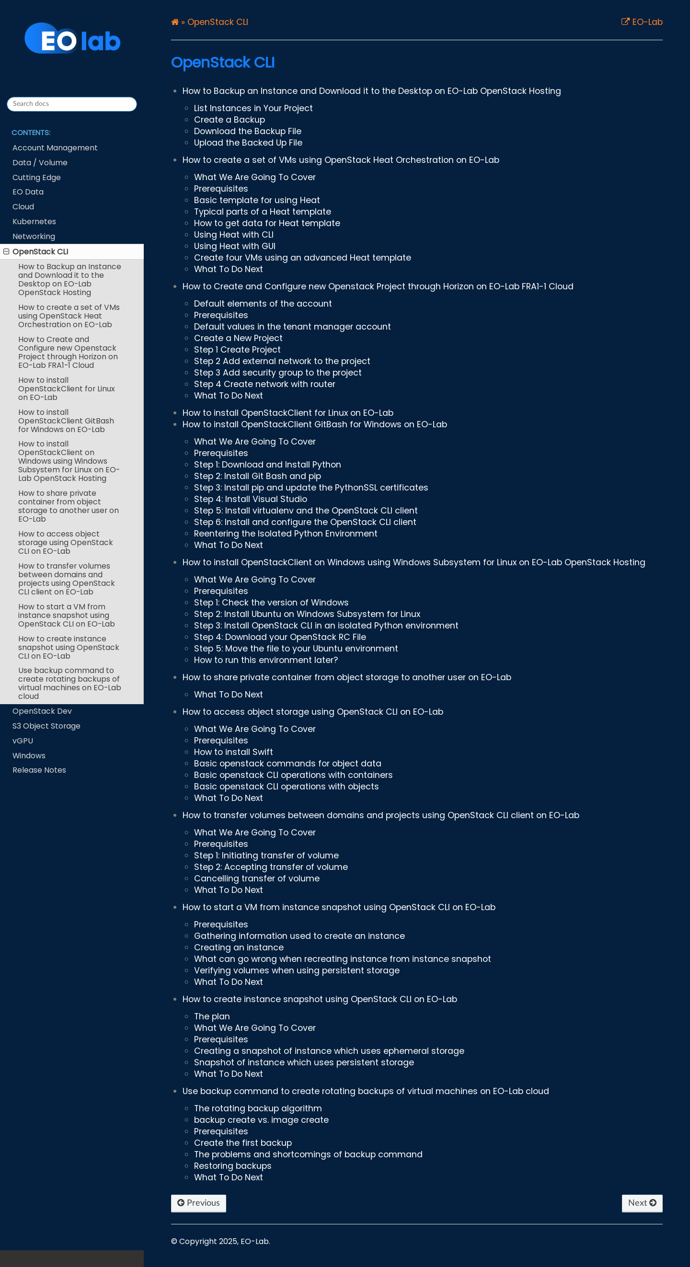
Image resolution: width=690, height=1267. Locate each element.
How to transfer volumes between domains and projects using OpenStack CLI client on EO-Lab (66, 578)
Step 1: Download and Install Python (267, 464)
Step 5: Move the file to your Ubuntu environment (296, 648)
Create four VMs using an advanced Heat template (302, 257)
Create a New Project (238, 338)
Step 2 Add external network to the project (282, 361)
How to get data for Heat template (267, 223)
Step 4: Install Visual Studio (250, 499)
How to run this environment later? (266, 660)
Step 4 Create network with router (264, 384)
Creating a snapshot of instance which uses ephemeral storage (329, 1051)
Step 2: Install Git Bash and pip (257, 476)
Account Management (55, 147)
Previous (198, 1203)
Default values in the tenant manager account (292, 326)
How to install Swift (233, 752)
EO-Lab (646, 22)
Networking (33, 236)
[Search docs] (72, 104)
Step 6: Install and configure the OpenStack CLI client (305, 522)
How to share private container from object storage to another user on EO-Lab (68, 506)
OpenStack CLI (35, 251)
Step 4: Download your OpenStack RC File (280, 637)
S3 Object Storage (46, 725)
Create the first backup (243, 1143)
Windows (29, 755)
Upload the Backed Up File (248, 142)
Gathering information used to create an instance (299, 936)
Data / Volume (40, 162)
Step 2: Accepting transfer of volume (271, 867)
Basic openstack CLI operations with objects (286, 786)
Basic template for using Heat (257, 200)
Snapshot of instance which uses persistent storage (304, 1062)
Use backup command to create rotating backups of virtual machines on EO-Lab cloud (69, 683)
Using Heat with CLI (234, 234)
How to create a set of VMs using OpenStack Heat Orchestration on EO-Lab (69, 316)
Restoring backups (233, 1166)
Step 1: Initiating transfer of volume (266, 855)
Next (642, 1203)
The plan (212, 1016)
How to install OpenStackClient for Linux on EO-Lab (66, 389)
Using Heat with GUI (235, 246)
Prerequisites (221, 188)
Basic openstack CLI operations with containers (293, 775)
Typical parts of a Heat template (262, 211)
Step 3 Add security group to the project (278, 372)
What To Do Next (228, 269)
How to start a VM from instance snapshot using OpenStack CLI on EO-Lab (66, 615)
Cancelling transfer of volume (257, 878)
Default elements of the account (263, 303)
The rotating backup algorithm (258, 1108)
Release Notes (39, 770)
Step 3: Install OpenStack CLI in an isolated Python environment (326, 625)
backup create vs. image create (261, 1120)
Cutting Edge (36, 177)
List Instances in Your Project (253, 108)
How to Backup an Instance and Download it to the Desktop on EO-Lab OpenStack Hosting (69, 279)
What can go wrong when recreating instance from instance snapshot (342, 959)
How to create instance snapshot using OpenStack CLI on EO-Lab (68, 647)
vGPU (22, 740)
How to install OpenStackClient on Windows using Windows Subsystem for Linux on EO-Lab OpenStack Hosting (69, 461)
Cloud (23, 206)
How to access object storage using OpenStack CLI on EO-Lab (65, 542)
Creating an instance (239, 947)
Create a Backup (229, 120)
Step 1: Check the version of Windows (271, 602)
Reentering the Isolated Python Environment (286, 533)
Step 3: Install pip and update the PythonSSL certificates (311, 487)
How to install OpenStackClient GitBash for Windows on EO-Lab (66, 421)
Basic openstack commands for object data (287, 763)
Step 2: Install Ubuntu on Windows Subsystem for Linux (307, 614)
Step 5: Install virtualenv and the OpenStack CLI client (306, 510)
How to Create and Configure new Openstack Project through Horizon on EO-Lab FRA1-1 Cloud (68, 352)
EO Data (28, 191)
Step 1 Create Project (237, 349)
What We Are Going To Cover (255, 177)
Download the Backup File (247, 131)
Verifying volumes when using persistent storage (297, 970)
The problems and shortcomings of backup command (308, 1154)
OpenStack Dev (42, 711)
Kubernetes (34, 221)
